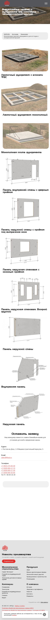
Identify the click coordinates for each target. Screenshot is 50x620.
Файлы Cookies (20, 606)
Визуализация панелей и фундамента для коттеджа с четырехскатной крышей (21, 37)
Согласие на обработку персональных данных (17, 610)
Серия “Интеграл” (7, 572)
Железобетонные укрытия (35, 574)
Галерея (4, 595)
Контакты (30, 594)
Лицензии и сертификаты (35, 589)
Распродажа (31, 579)
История (29, 587)
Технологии (24, 34)
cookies (14, 615)
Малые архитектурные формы (36, 572)
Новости (29, 591)
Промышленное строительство (37, 576)
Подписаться (8, 561)
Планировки (5, 587)
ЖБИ (28, 570)
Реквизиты (30, 596)
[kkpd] (25, 57)
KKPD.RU (7, 34)
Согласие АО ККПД (39, 610)
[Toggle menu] (46, 3)
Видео (4, 597)
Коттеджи (15, 34)
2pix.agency (44, 602)
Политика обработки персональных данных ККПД (17, 608)
